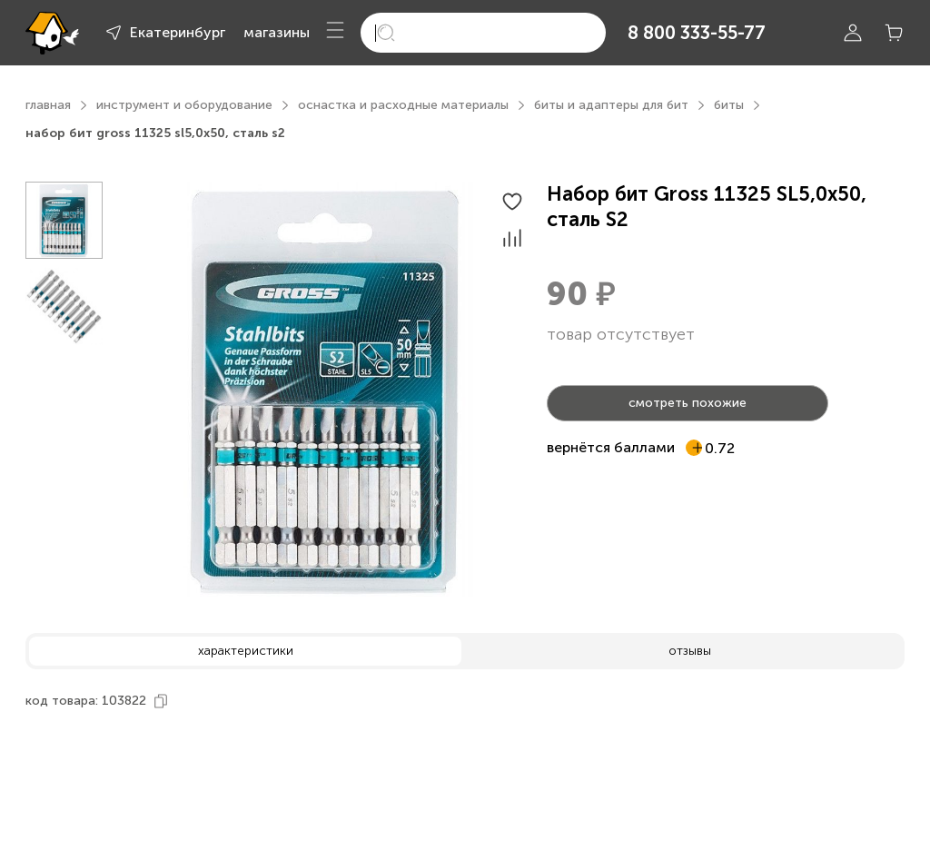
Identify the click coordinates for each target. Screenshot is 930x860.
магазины (276, 32)
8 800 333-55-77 (697, 33)
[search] (483, 33)
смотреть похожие (687, 402)
